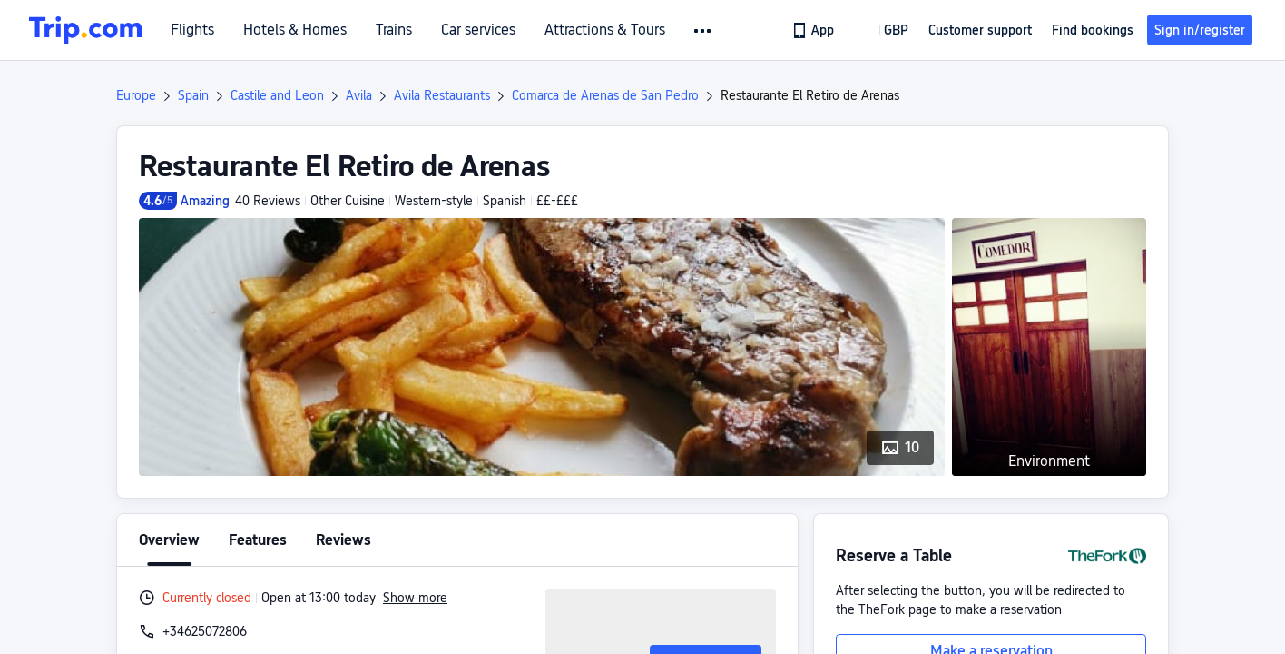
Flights (192, 30)
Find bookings (1092, 30)
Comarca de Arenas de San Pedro (605, 95)
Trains (394, 30)
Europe (136, 95)
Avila (359, 95)
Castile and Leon (277, 95)
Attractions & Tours (604, 30)
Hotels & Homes (295, 30)
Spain (193, 95)
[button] (703, 31)
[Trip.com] (85, 30)
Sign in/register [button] (1199, 30)
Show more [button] (415, 597)
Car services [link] (478, 30)
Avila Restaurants (442, 95)
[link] (814, 30)
